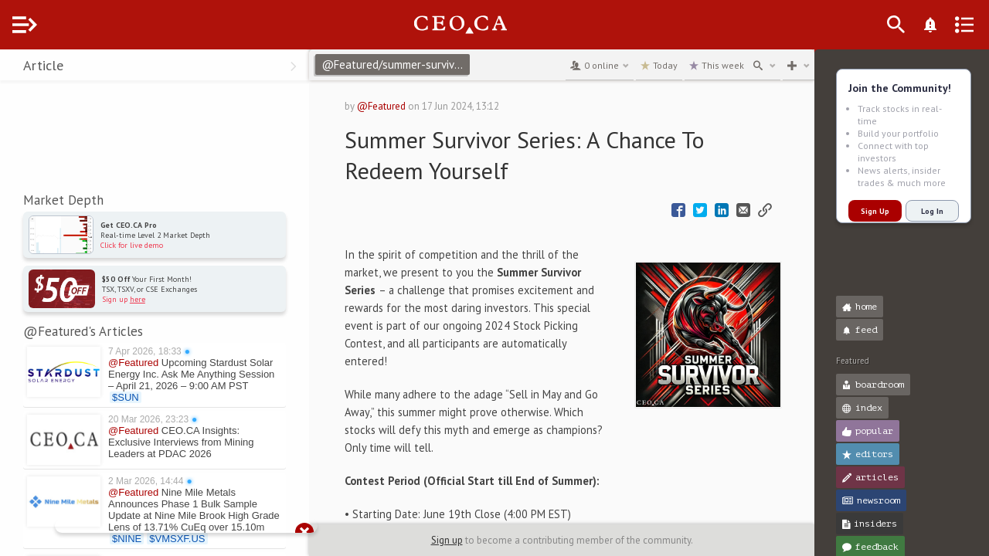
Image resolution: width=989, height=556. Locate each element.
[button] (16, 67)
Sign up (462, 540)
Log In (932, 211)
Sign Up (875, 211)
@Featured (410, 106)
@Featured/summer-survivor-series (426, 64)
